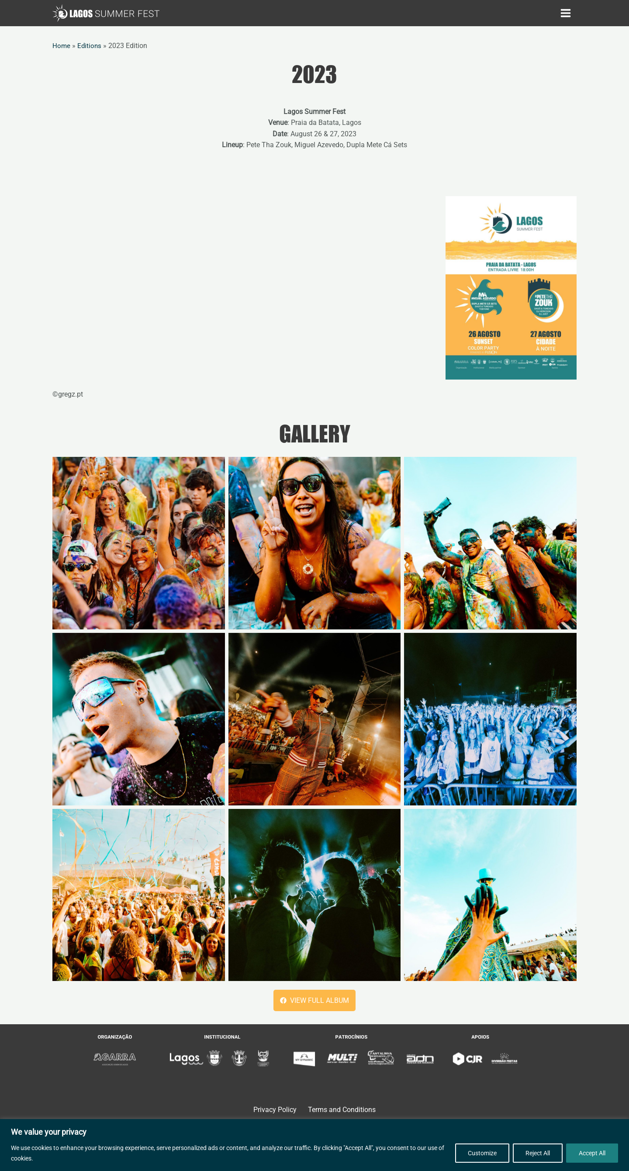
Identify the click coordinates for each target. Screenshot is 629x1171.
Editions (90, 45)
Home (61, 45)
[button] (314, 1000)
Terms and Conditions (341, 1110)
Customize (482, 1153)
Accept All (592, 1153)
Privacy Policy (274, 1110)
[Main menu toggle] (566, 13)
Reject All (537, 1153)
